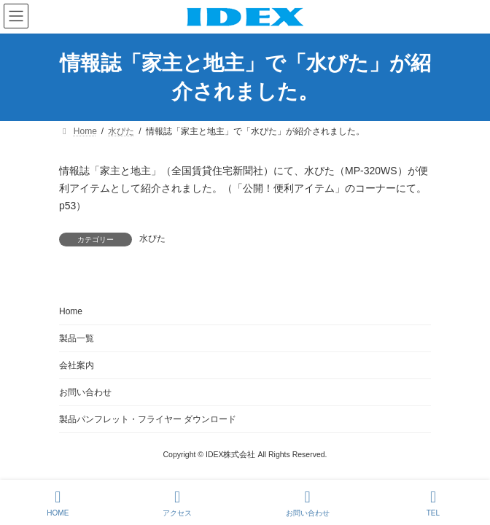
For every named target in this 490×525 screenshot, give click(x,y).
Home (70, 311)
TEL (433, 503)
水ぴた (152, 238)
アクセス (177, 503)
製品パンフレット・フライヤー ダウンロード (147, 419)
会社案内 (76, 365)
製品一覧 (76, 338)
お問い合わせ (85, 392)
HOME (58, 503)
